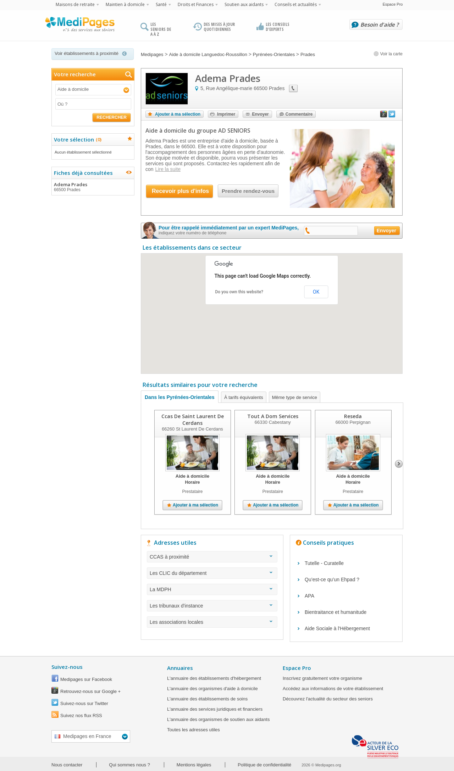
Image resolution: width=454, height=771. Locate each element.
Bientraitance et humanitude (335, 612)
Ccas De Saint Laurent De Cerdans (192, 419)
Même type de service (294, 397)
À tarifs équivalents (243, 397)
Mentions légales (194, 764)
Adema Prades (92, 187)
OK (316, 292)
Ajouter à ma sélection (177, 114)
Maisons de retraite (75, 4)
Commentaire (299, 114)
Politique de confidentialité (264, 764)
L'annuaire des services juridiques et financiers (214, 709)
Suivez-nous (67, 666)
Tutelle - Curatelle (324, 563)
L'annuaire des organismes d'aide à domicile (212, 688)
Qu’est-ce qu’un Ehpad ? (332, 579)
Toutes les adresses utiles (193, 729)
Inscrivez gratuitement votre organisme (322, 678)
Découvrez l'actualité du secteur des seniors (328, 698)
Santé (161, 4)
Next (399, 464)
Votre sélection (77, 139)
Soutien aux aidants (244, 4)
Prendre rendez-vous (248, 191)
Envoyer (260, 114)
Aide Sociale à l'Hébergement (337, 628)
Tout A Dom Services (272, 416)
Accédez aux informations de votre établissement (333, 688)
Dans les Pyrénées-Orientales (180, 397)
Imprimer (226, 114)
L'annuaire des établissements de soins (207, 698)
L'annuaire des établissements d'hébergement (214, 678)
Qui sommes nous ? (129, 764)
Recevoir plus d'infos (180, 191)
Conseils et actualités (296, 4)
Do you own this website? (239, 291)
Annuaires (180, 667)
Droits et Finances (196, 4)
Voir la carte (388, 53)
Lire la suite (168, 169)
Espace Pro (393, 4)
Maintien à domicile (125, 4)
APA (309, 596)
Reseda (353, 416)
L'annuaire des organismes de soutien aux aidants (218, 719)
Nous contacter (66, 764)
